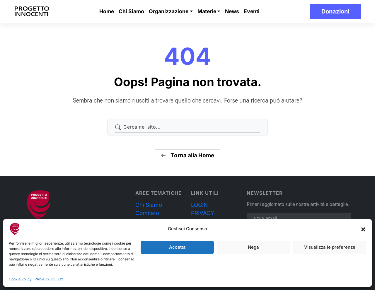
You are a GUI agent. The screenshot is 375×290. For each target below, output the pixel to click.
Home (106, 11)
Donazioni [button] (335, 11)
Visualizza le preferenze (329, 247)
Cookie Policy (20, 279)
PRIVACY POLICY (49, 279)
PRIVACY (202, 213)
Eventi (252, 11)
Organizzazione (168, 11)
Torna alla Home (187, 155)
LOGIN (199, 205)
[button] (363, 229)
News (232, 11)
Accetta (177, 247)
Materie (206, 11)
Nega (253, 247)
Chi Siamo (131, 11)
